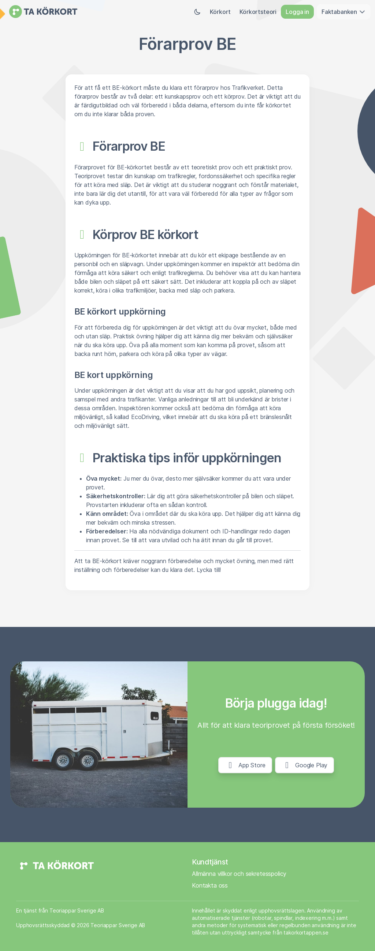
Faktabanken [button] (344, 11)
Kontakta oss (210, 885)
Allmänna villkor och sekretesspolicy (239, 873)
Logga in (297, 11)
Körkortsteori (258, 11)
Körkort (220, 11)
